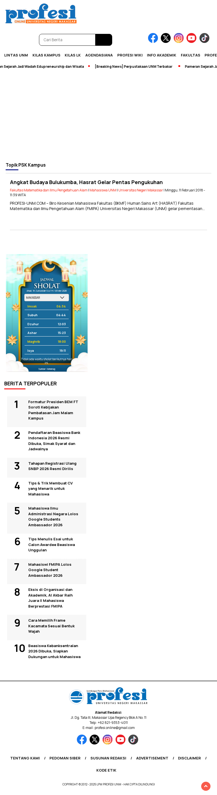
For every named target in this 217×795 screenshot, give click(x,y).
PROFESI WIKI (130, 55)
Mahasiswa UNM (103, 190)
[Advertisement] (108, 115)
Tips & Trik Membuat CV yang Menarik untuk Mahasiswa (50, 489)
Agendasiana (99, 55)
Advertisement (152, 758)
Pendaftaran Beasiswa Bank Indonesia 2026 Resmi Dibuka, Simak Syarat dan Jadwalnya (54, 441)
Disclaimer (189, 758)
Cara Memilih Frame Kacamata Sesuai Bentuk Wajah (51, 626)
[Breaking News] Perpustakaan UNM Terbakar (135, 66)
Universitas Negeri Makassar (140, 190)
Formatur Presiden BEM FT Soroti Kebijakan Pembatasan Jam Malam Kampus (53, 410)
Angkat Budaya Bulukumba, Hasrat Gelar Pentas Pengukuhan (86, 182)
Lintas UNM (16, 55)
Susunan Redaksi (108, 758)
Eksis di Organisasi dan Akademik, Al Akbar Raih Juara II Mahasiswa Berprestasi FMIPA (50, 598)
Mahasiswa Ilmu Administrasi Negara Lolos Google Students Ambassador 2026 (53, 516)
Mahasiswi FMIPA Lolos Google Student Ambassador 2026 (49, 570)
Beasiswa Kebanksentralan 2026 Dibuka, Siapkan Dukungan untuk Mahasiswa (54, 651)
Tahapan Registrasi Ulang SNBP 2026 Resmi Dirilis (52, 466)
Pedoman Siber (65, 758)
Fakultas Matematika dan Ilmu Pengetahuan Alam (49, 190)
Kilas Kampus (46, 55)
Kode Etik (106, 770)
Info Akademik (161, 55)
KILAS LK (73, 55)
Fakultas (190, 55)
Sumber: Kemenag (46, 368)
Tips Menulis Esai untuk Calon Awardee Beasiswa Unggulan (51, 544)
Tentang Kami (25, 758)
